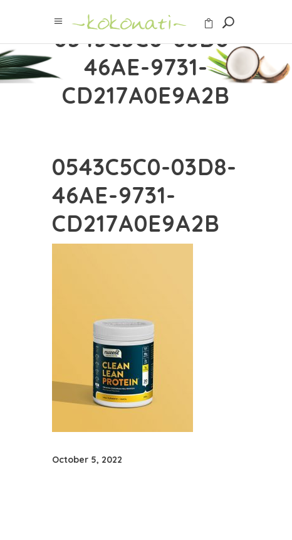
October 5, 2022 (87, 459)
